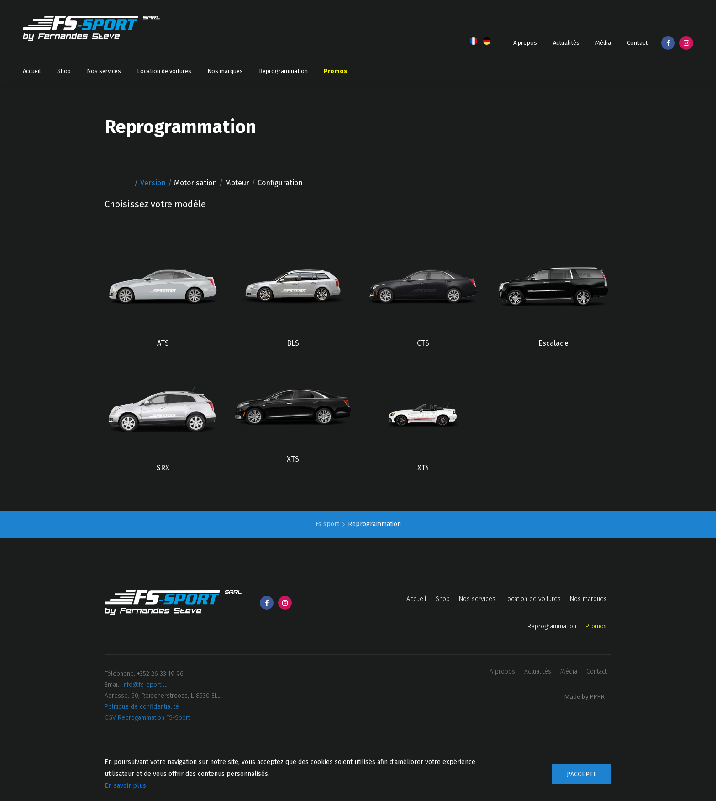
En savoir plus (125, 786)
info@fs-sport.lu (145, 685)
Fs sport (328, 524)
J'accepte (582, 774)
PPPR (597, 696)
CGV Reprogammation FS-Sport (147, 718)
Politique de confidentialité (142, 707)
